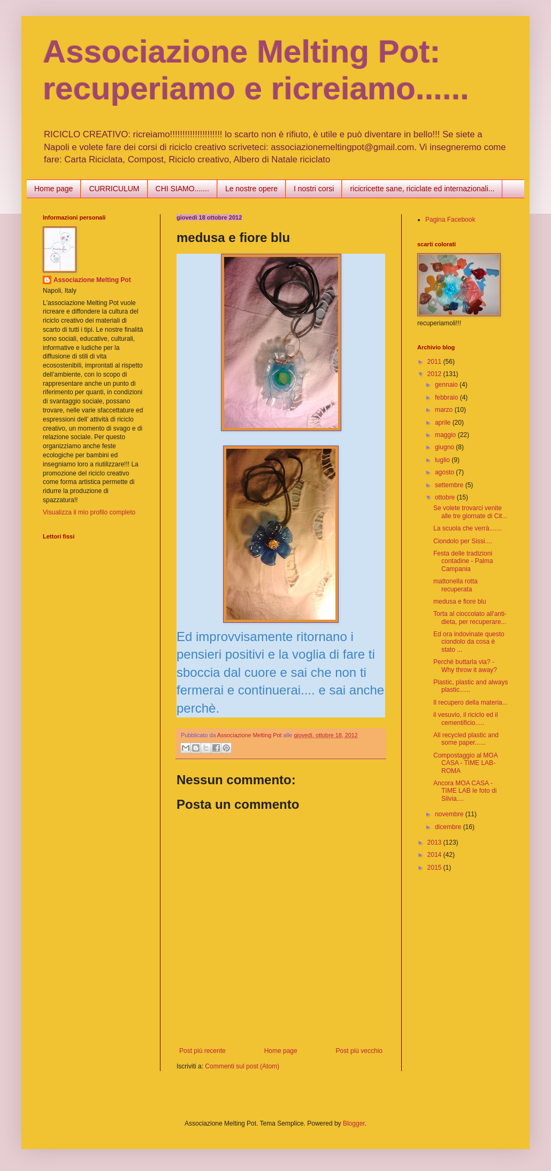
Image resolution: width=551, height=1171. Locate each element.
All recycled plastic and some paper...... (466, 738)
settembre (450, 485)
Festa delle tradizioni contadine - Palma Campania (463, 561)
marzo (445, 409)
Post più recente (202, 1051)
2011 (435, 361)
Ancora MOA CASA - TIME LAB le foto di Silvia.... (464, 790)
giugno (445, 447)
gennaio (447, 384)
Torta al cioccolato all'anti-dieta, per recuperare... (470, 617)
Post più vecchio (359, 1051)
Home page (53, 188)
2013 (435, 842)
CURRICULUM (114, 188)
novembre (450, 814)
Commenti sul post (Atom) (242, 1066)
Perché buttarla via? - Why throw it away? (465, 665)
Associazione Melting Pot (92, 280)
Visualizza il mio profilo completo (89, 512)
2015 (435, 867)
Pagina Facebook (450, 219)
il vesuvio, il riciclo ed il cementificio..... (465, 718)
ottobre (446, 497)
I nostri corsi (314, 188)
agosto (445, 472)
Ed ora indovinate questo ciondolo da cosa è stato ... (468, 641)
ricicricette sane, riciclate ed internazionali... (422, 188)
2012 (435, 374)
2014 (435, 854)
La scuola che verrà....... (467, 528)
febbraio (447, 397)
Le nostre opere (251, 188)
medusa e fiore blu (459, 601)
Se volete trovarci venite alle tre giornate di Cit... (470, 511)
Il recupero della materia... (470, 702)
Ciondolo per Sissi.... (462, 541)
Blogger (354, 1123)
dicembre (449, 827)
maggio (446, 435)
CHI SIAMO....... (182, 188)
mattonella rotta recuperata (455, 584)
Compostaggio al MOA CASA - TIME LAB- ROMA (465, 763)
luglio (443, 460)
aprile (444, 422)
